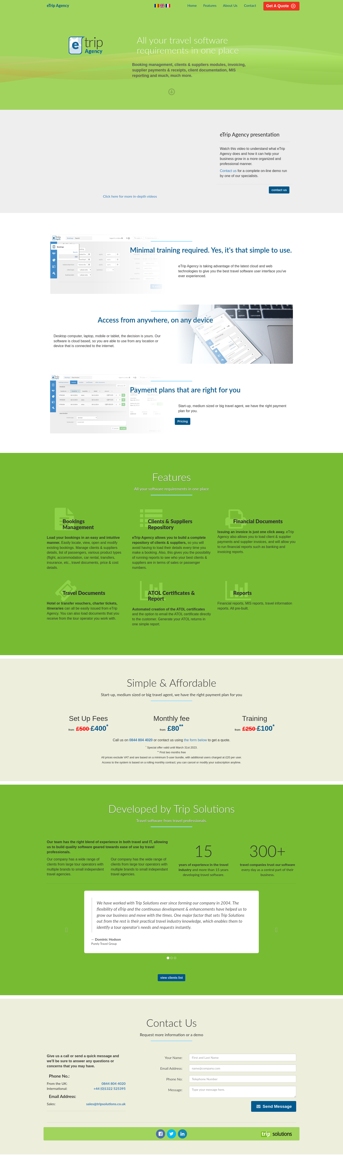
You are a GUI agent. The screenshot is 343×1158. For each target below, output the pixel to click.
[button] (65, 929)
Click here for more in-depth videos (130, 196)
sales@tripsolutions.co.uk (106, 1104)
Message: (175, 1090)
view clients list (171, 977)
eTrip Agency (58, 5)
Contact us (228, 171)
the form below (195, 740)
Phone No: (174, 1079)
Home (192, 5)
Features (209, 5)
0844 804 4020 (141, 740)
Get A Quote (281, 6)
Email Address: (171, 1068)
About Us (230, 5)
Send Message (274, 1106)
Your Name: (173, 1057)
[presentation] (168, 1109)
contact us (279, 190)
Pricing (182, 421)
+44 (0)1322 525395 (110, 1088)
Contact (250, 5)
